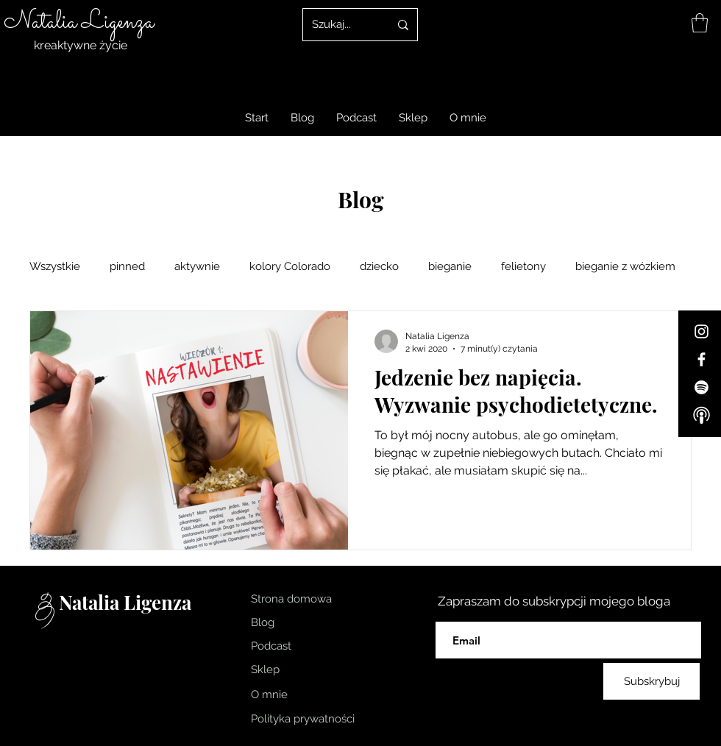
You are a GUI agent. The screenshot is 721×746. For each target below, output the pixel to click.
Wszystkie (54, 266)
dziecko (379, 266)
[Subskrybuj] (651, 681)
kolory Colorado (289, 266)
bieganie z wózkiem (625, 266)
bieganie (450, 266)
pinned (127, 266)
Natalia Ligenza (79, 22)
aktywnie (197, 266)
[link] (700, 22)
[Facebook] (701, 359)
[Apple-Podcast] (701, 415)
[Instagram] (701, 331)
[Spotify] (701, 387)
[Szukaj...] (339, 24)
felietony (523, 266)
